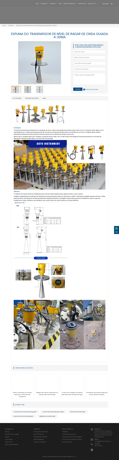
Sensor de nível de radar (77, 412)
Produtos (11, 25)
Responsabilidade (39, 439)
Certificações (9, 439)
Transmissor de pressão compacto (72, 439)
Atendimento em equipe (12, 434)
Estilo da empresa (39, 434)
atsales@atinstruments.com (102, 441)
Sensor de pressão (67, 442)
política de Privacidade (11, 444)
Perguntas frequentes (40, 442)
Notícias (7, 437)
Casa (4, 25)
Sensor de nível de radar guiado (23, 416)
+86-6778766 (98, 446)
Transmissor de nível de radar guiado (25, 412)
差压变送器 (65, 431)
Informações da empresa (41, 431)
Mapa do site (8, 442)
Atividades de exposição (40, 437)
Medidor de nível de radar (47, 416)
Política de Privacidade (91, 89)
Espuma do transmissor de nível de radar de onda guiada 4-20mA (36, 25)
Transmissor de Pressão (69, 434)
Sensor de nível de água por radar (53, 412)
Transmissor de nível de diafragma (72, 437)
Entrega (7, 431)
